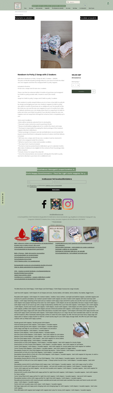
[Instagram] (67, 204)
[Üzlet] (85, 5)
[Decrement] (73, 85)
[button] (25, 8)
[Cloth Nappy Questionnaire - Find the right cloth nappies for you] (57, 173)
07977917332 (57, 222)
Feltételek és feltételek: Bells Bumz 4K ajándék (70, 251)
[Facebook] (44, 204)
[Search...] (73, 2)
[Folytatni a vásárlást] (24, 18)
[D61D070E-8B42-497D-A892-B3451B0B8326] (56, 204)
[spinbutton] (75, 85)
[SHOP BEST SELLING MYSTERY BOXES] (49, 6)
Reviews (3, 199)
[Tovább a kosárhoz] (89, 18)
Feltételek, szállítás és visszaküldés (66, 249)
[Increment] (78, 85)
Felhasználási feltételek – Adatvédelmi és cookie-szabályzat (74, 247)
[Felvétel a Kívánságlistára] (93, 91)
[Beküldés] (56, 189)
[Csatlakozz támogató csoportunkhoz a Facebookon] (56, 169)
